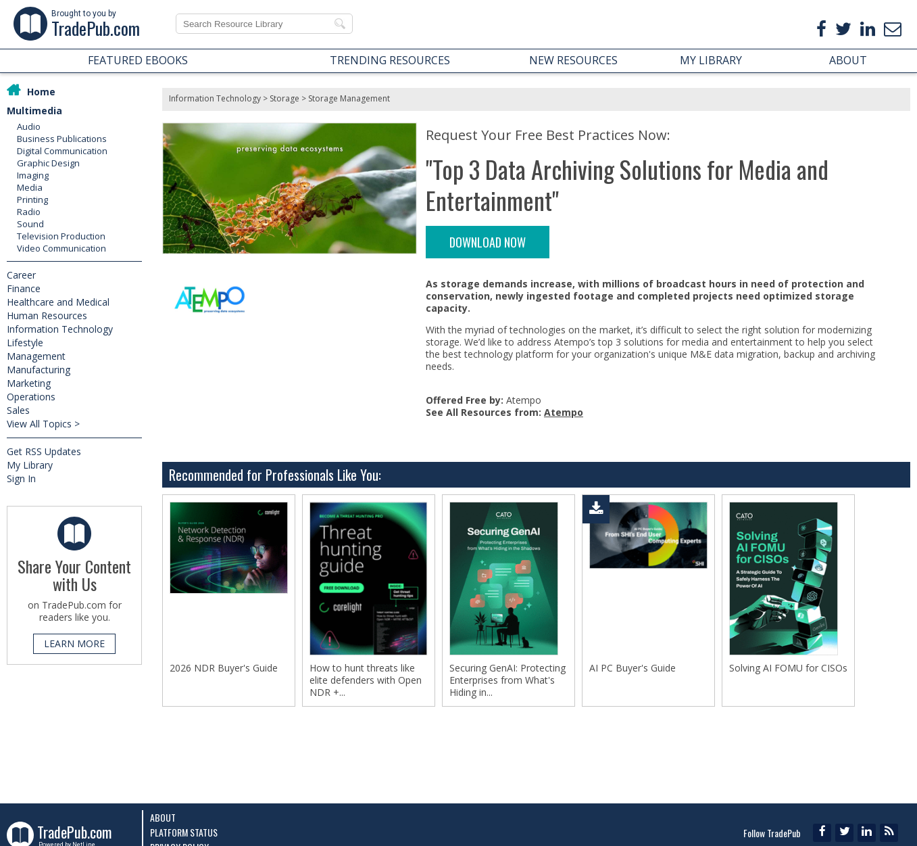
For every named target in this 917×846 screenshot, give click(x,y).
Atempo (563, 412)
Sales (18, 410)
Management (36, 356)
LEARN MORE (74, 643)
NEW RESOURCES (573, 60)
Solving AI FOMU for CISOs (788, 668)
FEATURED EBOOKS (138, 60)
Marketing (29, 383)
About (163, 817)
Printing (32, 199)
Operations (31, 396)
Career (21, 274)
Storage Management (349, 98)
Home (41, 91)
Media (30, 187)
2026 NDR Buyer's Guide (224, 668)
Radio (29, 212)
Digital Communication (62, 151)
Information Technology (60, 329)
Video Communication (61, 248)
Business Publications (62, 139)
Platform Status (184, 832)
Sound (30, 224)
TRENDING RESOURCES (390, 60)
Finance (24, 288)
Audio (29, 126)
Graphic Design (48, 163)
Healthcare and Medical (58, 302)
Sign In (21, 478)
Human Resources (47, 315)
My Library (30, 465)
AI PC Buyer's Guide (632, 668)
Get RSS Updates (44, 451)
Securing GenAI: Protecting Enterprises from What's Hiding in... (507, 680)
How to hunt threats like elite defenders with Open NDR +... (365, 680)
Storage (284, 98)
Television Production (61, 236)
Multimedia (34, 110)
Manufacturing (38, 369)
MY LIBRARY (711, 60)
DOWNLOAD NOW (487, 242)
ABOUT (848, 60)
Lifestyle (25, 342)
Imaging (33, 175)
